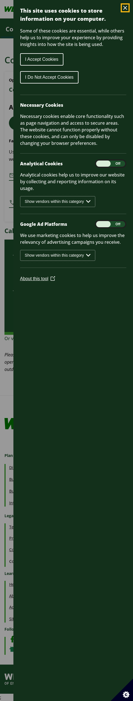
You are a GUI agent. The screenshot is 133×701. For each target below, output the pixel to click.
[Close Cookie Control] (125, 7)
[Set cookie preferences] (122, 690)
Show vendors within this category (58, 201)
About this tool (37, 278)
